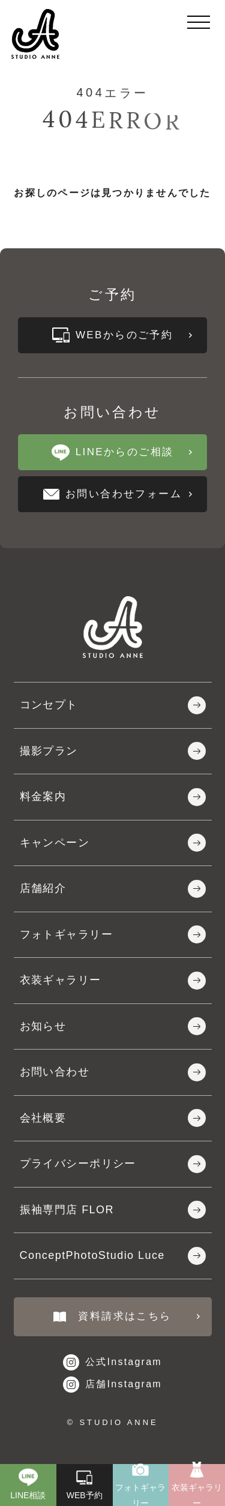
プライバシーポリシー (113, 1164)
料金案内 (113, 797)
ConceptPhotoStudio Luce (113, 1256)
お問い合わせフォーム (117, 494)
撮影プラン (113, 751)
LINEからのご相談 (122, 452)
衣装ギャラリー (113, 981)
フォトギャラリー (113, 934)
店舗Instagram (112, 1384)
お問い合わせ (113, 1072)
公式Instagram (112, 1362)
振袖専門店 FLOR (113, 1210)
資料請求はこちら (126, 1316)
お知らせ (113, 1026)
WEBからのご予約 (122, 334)
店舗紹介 (113, 889)
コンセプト (113, 705)
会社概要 (113, 1118)
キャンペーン (113, 843)
